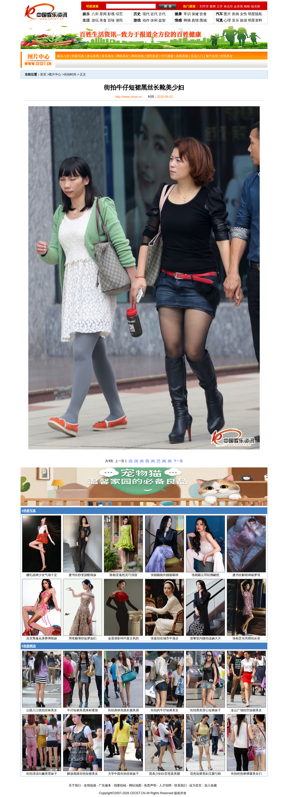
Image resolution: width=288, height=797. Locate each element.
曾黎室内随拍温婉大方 (205, 638)
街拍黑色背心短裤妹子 (205, 710)
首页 (43, 74)
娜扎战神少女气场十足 (41, 575)
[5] (147, 461)
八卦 (95, 14)
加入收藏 (210, 785)
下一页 (178, 461)
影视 (111, 14)
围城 (203, 20)
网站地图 (135, 785)
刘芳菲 (204, 6)
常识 (187, 14)
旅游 (243, 20)
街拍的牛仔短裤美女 (164, 710)
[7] (158, 461)
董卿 (213, 6)
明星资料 (255, 20)
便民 (119, 20)
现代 (146, 14)
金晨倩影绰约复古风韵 (123, 638)
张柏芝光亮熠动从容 (246, 638)
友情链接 (90, 785)
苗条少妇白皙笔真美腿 (164, 773)
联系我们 (180, 785)
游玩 (95, 20)
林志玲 (228, 6)
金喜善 (238, 6)
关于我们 (75, 785)
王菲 (220, 6)
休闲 (154, 20)
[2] (130, 461)
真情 (195, 20)
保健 (195, 14)
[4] (141, 461)
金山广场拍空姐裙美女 (246, 710)
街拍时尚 (70, 74)
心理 (227, 20)
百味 (111, 20)
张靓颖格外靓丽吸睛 (164, 575)
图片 (227, 14)
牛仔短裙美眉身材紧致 (82, 710)
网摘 (187, 20)
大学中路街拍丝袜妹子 (123, 773)
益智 (162, 20)
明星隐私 (255, 14)
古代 (162, 14)
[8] (164, 461)
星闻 (103, 14)
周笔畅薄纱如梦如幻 (82, 638)
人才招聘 (165, 785)
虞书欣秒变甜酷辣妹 (82, 575)
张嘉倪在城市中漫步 (164, 638)
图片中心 (55, 74)
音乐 (235, 20)
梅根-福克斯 (252, 6)
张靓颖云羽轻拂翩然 (205, 575)
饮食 (203, 14)
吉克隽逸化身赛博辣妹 (41, 638)
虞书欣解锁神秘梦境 (246, 575)
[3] (136, 461)
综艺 (119, 14)
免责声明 (150, 785)
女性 (243, 14)
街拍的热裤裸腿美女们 (246, 773)
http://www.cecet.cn (128, 97)
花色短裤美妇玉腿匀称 (205, 773)
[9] (169, 461)
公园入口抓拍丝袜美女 (41, 710)
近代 (154, 14)
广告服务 (105, 785)
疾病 (235, 14)
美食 (103, 20)
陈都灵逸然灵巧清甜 (123, 575)
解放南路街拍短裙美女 (82, 773)
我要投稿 (120, 785)
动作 (146, 20)
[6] (153, 461)
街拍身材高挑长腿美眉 (123, 710)
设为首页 (195, 785)
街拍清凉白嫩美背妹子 (41, 773)
